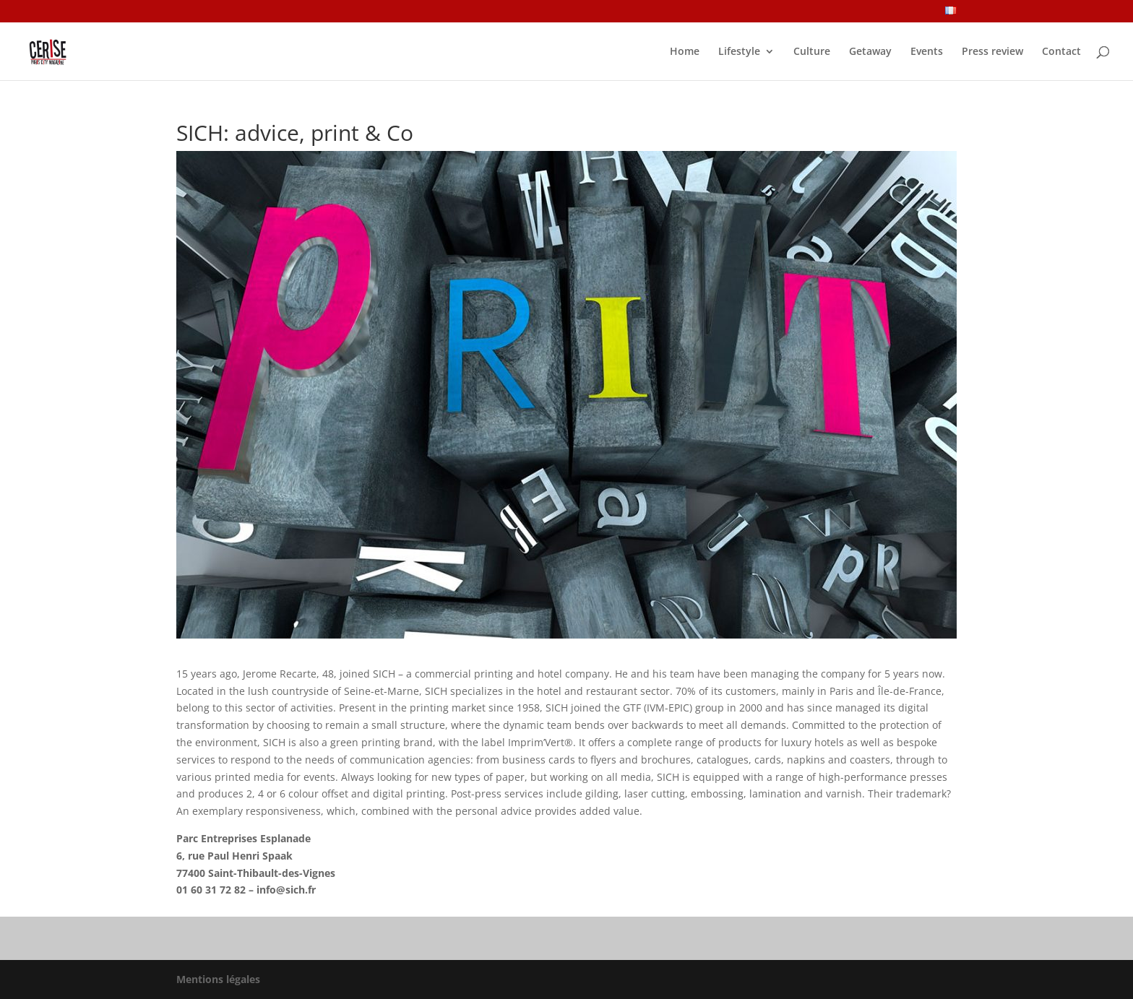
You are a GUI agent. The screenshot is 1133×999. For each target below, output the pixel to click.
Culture (811, 52)
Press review (992, 52)
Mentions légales (218, 979)
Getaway (870, 52)
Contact (1061, 52)
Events (926, 52)
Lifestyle (739, 52)
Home (684, 52)
